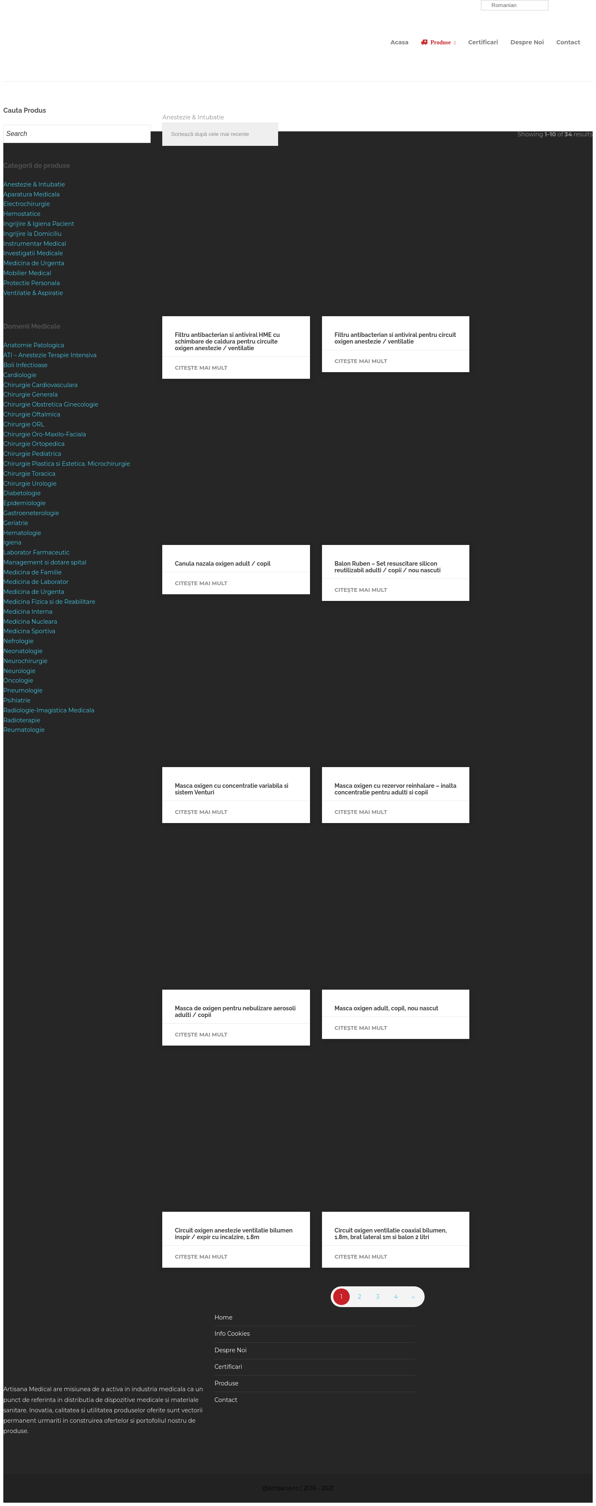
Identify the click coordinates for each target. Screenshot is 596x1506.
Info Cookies (232, 1333)
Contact (568, 42)
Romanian (500, 5)
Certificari (483, 42)
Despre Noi (527, 42)
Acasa (400, 42)
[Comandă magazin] (220, 134)
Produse (440, 42)
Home (223, 1317)
